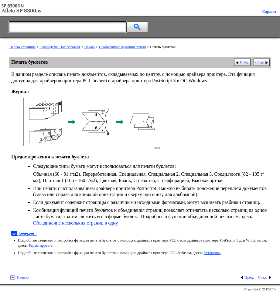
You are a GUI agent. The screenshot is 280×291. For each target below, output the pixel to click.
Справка (269, 11)
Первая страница (22, 47)
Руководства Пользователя (59, 47)
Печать (89, 47)
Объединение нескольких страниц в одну (75, 222)
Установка (212, 253)
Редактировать (41, 245)
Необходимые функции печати (122, 47)
